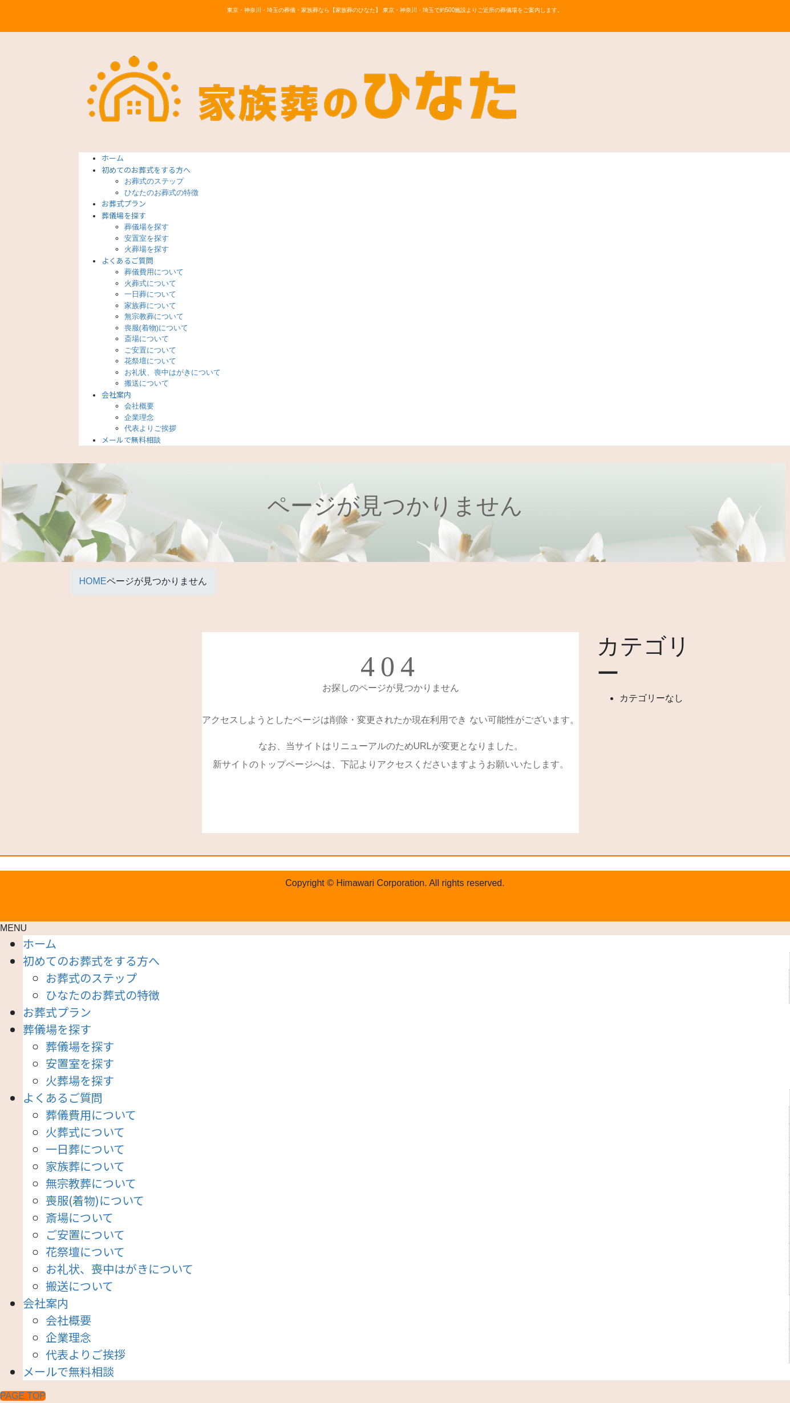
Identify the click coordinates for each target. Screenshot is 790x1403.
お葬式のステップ (154, 181)
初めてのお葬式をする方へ (91, 960)
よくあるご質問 (63, 1097)
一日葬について (150, 294)
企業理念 (139, 417)
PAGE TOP (23, 1396)
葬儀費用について (154, 272)
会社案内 (45, 1303)
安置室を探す (146, 238)
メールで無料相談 (68, 1371)
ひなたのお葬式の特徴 (161, 192)
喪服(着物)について (156, 328)
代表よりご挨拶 (150, 428)
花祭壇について (150, 361)
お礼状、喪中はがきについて (172, 372)
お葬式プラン (57, 1012)
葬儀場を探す (146, 227)
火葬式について (150, 283)
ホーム (39, 943)
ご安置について (150, 350)
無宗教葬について (154, 316)
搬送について (146, 383)
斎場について (146, 338)
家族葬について (150, 305)
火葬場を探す (146, 249)
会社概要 (139, 406)
